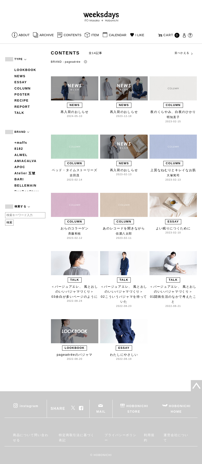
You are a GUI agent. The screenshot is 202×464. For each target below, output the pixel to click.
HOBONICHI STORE (137, 408)
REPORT (22, 106)
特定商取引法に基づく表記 (76, 437)
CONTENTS (72, 35)
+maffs (21, 142)
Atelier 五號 (25, 173)
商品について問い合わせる (30, 437)
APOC (20, 167)
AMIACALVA (26, 161)
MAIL (101, 411)
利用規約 (149, 437)
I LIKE (139, 35)
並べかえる (184, 53)
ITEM (95, 35)
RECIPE (22, 100)
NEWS (20, 76)
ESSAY (21, 82)
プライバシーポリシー (121, 437)
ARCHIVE (47, 35)
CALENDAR (117, 35)
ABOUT (24, 35)
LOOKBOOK (25, 70)
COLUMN (23, 88)
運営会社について (176, 437)
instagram (29, 406)
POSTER (22, 94)
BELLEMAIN (26, 185)
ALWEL (21, 155)
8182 (19, 148)
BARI (19, 179)
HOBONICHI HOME (180, 408)
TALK (19, 112)
